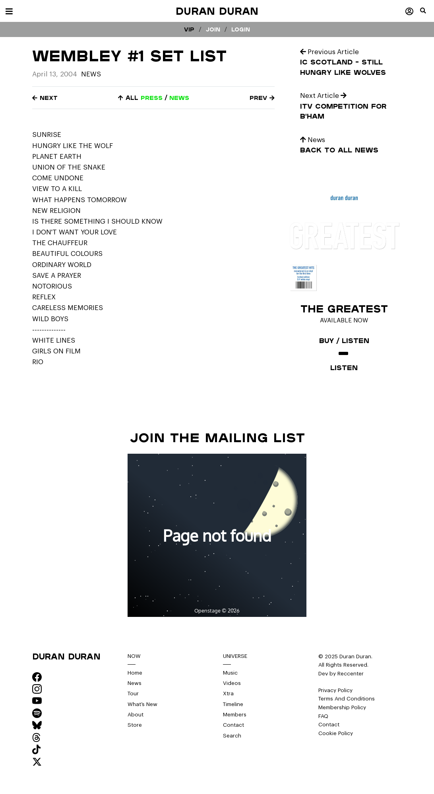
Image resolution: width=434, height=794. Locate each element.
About (135, 715)
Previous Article (330, 52)
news (179, 97)
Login (240, 29)
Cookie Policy (335, 733)
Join (212, 29)
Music (230, 672)
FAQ (323, 716)
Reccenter (350, 673)
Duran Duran (217, 11)
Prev (262, 97)
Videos (232, 683)
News (91, 74)
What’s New (142, 704)
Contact (233, 725)
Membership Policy (342, 707)
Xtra (228, 693)
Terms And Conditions (347, 698)
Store (135, 725)
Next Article (323, 95)
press (152, 97)
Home (135, 672)
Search (232, 736)
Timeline (233, 704)
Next (45, 97)
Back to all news (339, 150)
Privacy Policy (335, 690)
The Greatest (344, 308)
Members (235, 715)
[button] (427, 14)
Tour (133, 693)
